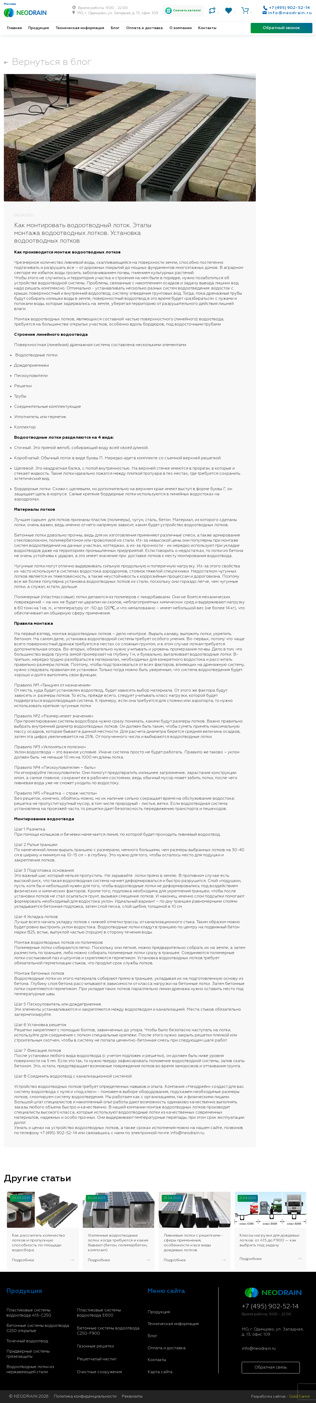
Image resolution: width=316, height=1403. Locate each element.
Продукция (38, 28)
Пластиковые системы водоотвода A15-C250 (28, 1313)
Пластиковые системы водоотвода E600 (99, 1313)
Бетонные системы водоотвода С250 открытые (37, 1328)
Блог (115, 28)
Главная (14, 28)
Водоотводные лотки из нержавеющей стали (30, 1369)
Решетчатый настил (96, 1359)
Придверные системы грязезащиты (28, 1354)
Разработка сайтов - (280, 1396)
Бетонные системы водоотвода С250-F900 (108, 1331)
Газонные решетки (95, 1346)
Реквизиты (132, 1397)
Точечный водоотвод (27, 1341)
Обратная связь (271, 1367)
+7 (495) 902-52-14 (289, 8)
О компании (180, 28)
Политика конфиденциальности (85, 1397)
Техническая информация (80, 28)
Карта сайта (160, 1372)
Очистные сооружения (99, 1372)
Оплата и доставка (144, 28)
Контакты (207, 28)
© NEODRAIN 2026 (29, 1397)
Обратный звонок (281, 28)
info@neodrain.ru (290, 13)
